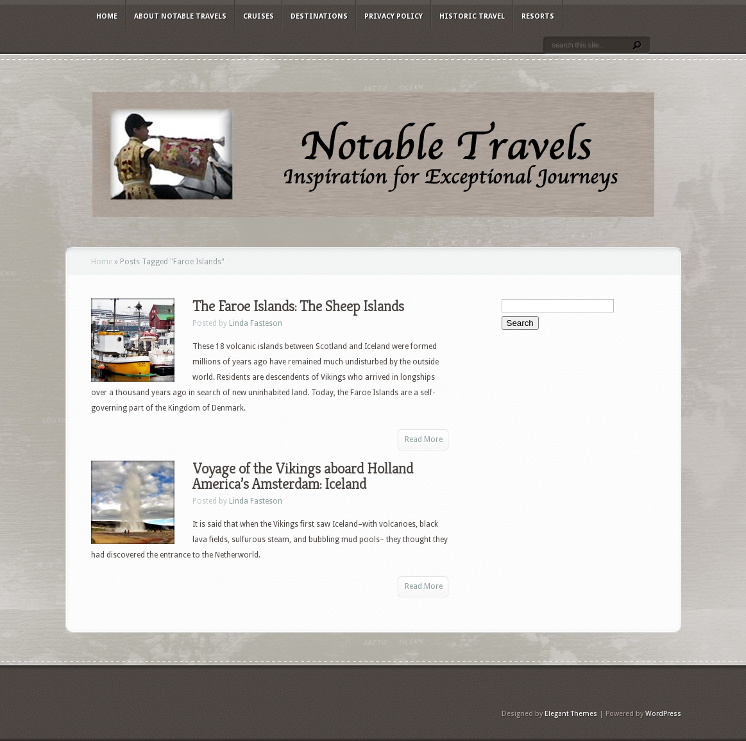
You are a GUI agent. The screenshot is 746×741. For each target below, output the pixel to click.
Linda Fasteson (255, 323)
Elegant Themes (571, 714)
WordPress (663, 714)
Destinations (319, 16)
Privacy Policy (393, 16)
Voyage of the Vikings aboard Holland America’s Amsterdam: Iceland (302, 476)
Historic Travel (472, 16)
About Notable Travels (180, 16)
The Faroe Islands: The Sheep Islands (298, 306)
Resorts (537, 16)
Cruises (258, 16)
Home (106, 16)
